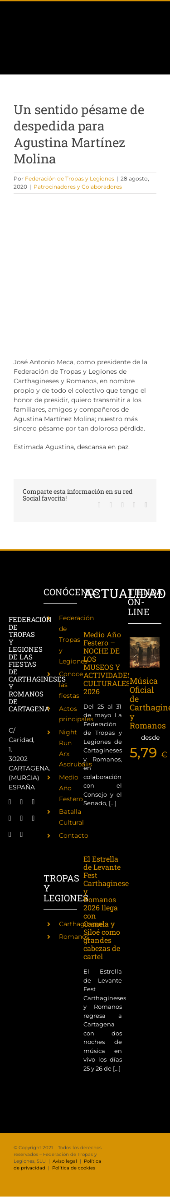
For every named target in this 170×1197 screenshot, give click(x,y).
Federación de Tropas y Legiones (69, 178)
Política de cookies (73, 1168)
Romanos (74, 937)
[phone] (21, 834)
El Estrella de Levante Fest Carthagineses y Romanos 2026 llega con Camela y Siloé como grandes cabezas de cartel (107, 907)
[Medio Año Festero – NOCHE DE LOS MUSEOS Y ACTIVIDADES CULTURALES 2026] (102, 622)
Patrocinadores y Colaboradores (78, 186)
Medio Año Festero (71, 788)
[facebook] (10, 802)
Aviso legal (65, 1161)
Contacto (73, 835)
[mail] (10, 834)
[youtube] (33, 818)
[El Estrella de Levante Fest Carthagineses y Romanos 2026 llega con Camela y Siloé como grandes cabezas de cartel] (102, 840)
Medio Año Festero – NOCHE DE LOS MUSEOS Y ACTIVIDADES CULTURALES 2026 (107, 663)
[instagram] (33, 802)
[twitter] (21, 802)
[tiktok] (21, 818)
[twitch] (10, 818)
